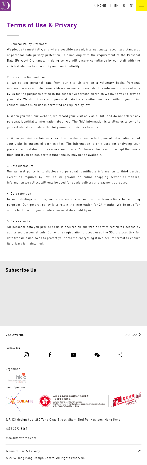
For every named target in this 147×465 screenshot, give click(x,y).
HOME (99, 5)
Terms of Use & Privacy (23, 451)
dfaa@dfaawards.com (21, 438)
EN (116, 5)
